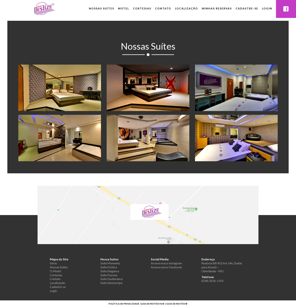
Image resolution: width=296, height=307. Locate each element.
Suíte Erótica (108, 267)
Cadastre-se (247, 8)
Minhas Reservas (217, 8)
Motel (123, 8)
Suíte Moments (110, 263)
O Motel (55, 271)
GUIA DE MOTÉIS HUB (152, 303)
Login (267, 8)
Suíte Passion (108, 275)
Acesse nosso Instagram (166, 263)
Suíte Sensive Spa (111, 283)
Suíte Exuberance (111, 279)
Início (53, 263)
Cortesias (142, 8)
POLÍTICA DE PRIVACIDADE (124, 303)
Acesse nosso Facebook (166, 267)
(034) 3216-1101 (212, 280)
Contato (163, 8)
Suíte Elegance (109, 271)
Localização (186, 8)
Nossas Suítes (101, 8)
